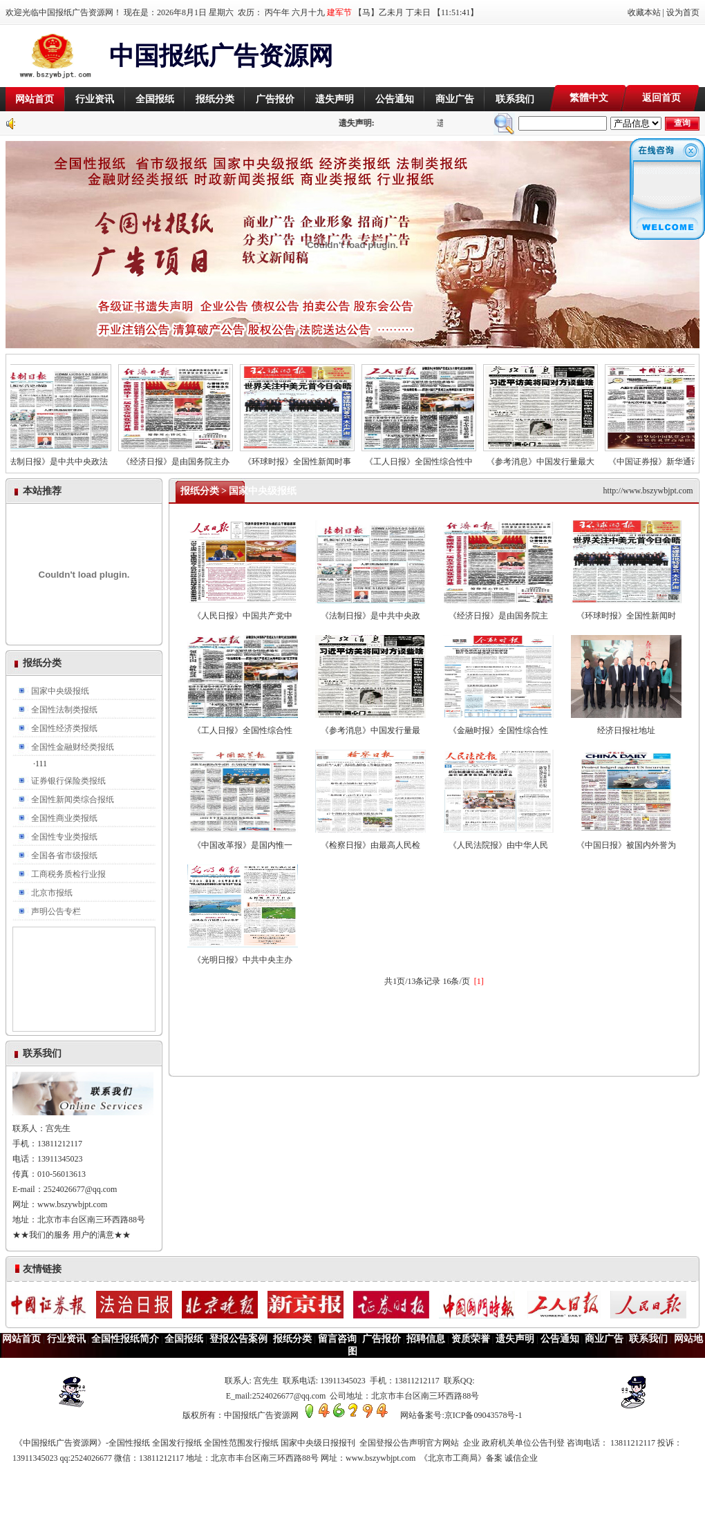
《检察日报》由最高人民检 (370, 840)
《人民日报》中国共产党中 (242, 610)
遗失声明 (334, 99)
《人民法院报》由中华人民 (498, 840)
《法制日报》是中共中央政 (370, 610)
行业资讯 (94, 99)
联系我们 (515, 99)
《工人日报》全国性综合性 (242, 725)
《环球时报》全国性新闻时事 (303, 457)
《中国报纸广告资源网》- (60, 1443)
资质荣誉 (470, 1339)
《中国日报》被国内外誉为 (626, 840)
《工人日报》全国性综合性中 (425, 457)
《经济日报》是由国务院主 (498, 610)
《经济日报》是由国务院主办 (181, 457)
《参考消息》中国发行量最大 (546, 457)
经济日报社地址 (626, 725)
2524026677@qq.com (81, 1189)
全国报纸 (154, 99)
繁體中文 (589, 98)
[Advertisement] (537, 56)
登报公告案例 (238, 1339)
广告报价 (275, 99)
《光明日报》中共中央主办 (242, 955)
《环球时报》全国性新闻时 (626, 610)
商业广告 (454, 99)
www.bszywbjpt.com (72, 1204)
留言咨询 (337, 1339)
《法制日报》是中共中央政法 (60, 457)
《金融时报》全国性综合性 (498, 725)
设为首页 (682, 12)
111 (41, 763)
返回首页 (661, 98)
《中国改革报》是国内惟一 (242, 840)
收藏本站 (644, 12)
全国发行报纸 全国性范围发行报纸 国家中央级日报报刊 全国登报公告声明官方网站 (307, 1443)
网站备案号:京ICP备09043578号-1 (461, 1415)
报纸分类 (215, 99)
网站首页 (34, 99)
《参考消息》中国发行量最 (370, 725)
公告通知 (394, 99)
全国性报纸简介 (125, 1339)
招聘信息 (425, 1339)
